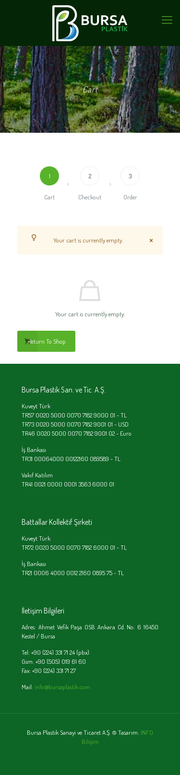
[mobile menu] (167, 19)
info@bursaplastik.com (62, 687)
